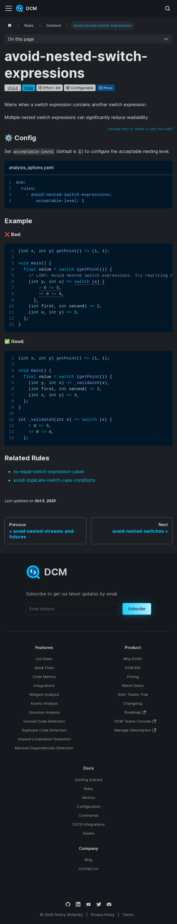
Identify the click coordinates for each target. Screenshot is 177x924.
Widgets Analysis (44, 694)
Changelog (132, 703)
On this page (21, 39)
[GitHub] (68, 904)
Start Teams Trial (133, 694)
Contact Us (88, 868)
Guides (88, 833)
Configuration (89, 806)
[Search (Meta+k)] (168, 8)
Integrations (44, 685)
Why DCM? (132, 658)
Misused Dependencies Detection (44, 748)
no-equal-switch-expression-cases (48, 471)
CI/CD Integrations (88, 824)
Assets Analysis (44, 703)
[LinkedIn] (78, 904)
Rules (88, 788)
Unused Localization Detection (44, 739)
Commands (88, 815)
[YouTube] (88, 904)
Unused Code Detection (44, 721)
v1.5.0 (13, 88)
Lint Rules (44, 658)
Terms (128, 914)
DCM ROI (132, 667)
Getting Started (88, 779)
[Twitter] (98, 904)
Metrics (88, 797)
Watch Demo (133, 685)
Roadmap (135, 712)
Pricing (133, 676)
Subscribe (136, 609)
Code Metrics (44, 676)
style (28, 88)
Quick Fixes (44, 667)
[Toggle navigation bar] (8, 8)
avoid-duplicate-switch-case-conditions (54, 480)
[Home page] (9, 25)
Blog (88, 859)
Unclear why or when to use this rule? (140, 129)
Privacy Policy (102, 914)
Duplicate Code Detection (44, 730)
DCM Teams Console (135, 721)
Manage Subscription (135, 730)
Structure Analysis (44, 712)
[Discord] (109, 904)
